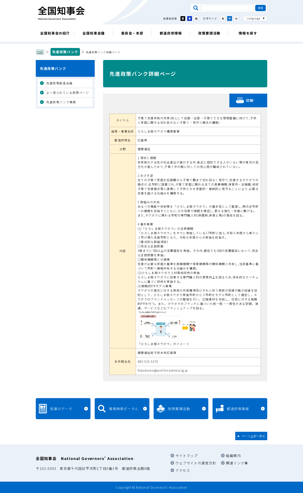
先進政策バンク (65, 51)
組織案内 (233, 455)
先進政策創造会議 (59, 83)
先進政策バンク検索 (61, 102)
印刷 (250, 100)
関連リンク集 (237, 462)
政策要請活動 (209, 33)
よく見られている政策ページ (67, 92)
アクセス (182, 470)
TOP (40, 52)
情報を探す (248, 33)
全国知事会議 (93, 33)
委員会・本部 (132, 33)
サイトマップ (186, 455)
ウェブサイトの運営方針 (195, 462)
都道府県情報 (171, 33)
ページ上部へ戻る (253, 436)
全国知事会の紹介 (55, 33)
